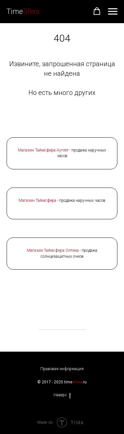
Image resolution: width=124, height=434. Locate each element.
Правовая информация (62, 369)
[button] (97, 11)
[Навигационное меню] (112, 11)
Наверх (62, 395)
